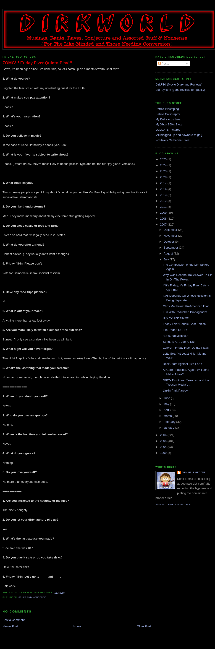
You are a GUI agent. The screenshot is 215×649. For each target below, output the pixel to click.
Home (77, 626)
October (169, 241)
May (167, 404)
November (171, 235)
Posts (163, 63)
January (169, 427)
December (171, 229)
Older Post (144, 626)
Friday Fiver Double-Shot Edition (184, 324)
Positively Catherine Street (172, 140)
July (167, 259)
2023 (164, 171)
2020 (164, 177)
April (167, 410)
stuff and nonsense (32, 597)
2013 (164, 195)
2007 (164, 224)
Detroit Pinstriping (167, 109)
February (170, 421)
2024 (164, 165)
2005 (164, 441)
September (171, 247)
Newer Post (10, 626)
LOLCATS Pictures (167, 129)
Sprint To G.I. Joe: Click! (178, 341)
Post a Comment (14, 620)
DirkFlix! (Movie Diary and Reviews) (178, 84)
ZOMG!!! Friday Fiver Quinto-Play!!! (37, 63)
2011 (164, 206)
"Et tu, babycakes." (175, 335)
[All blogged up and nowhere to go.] (178, 135)
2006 (164, 435)
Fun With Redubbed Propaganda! (185, 312)
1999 (164, 452)
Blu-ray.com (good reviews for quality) (180, 89)
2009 (164, 212)
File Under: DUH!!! (175, 330)
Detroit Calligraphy (167, 114)
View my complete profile (173, 504)
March (168, 416)
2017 (164, 183)
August (169, 253)
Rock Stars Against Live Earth (182, 364)
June (167, 398)
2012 (164, 200)
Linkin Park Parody (175, 390)
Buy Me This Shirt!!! (176, 318)
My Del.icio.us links (168, 119)
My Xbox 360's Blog (168, 124)
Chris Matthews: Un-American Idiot (186, 306)
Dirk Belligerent (193, 472)
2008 (164, 218)
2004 (164, 447)
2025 (164, 159)
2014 (164, 189)
